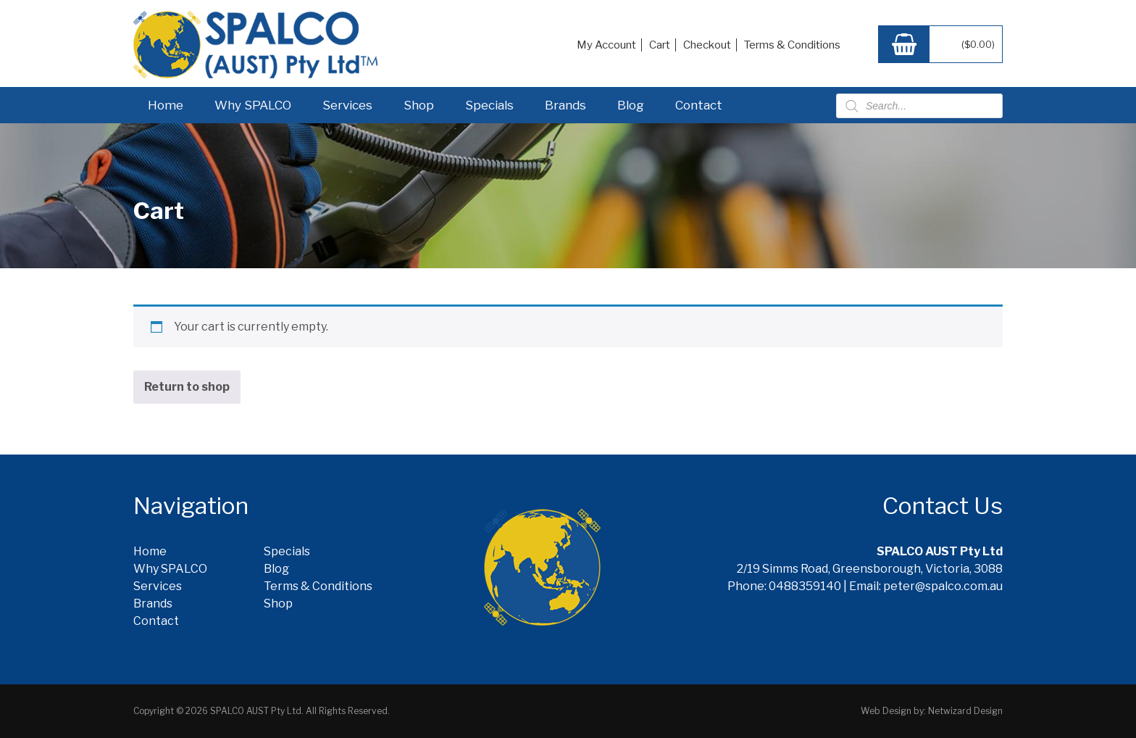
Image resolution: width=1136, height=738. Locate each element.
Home (165, 105)
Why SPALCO (252, 105)
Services (347, 105)
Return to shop (187, 387)
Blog (630, 105)
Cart (659, 44)
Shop (419, 105)
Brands (565, 105)
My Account (606, 44)
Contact (698, 105)
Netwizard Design (965, 710)
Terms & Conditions (792, 44)
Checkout (707, 44)
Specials (489, 105)
